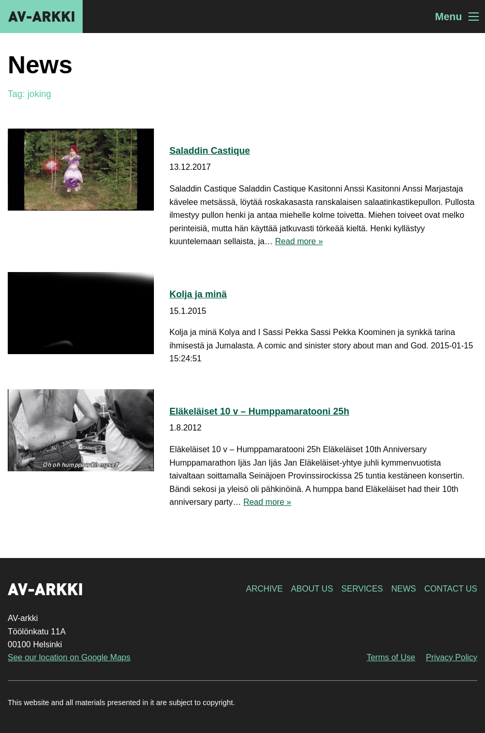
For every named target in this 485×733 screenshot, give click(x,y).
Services (362, 588)
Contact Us (450, 588)
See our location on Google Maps (69, 657)
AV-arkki (41, 16)
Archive (264, 588)
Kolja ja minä (198, 294)
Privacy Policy (451, 657)
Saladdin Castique (209, 151)
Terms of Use (391, 657)
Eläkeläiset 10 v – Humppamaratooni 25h (259, 411)
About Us (312, 588)
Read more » (299, 241)
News (403, 588)
